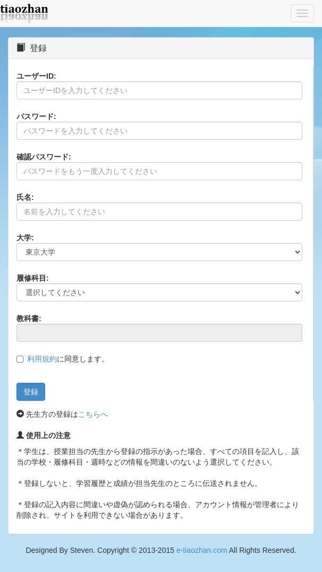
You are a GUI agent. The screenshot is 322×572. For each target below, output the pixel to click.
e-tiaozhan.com (201, 550)
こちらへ (93, 414)
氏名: (25, 197)
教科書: (28, 318)
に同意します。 (68, 359)
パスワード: (36, 116)
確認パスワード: (43, 157)
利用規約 (42, 359)
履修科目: (32, 278)
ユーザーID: (36, 76)
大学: (25, 237)
